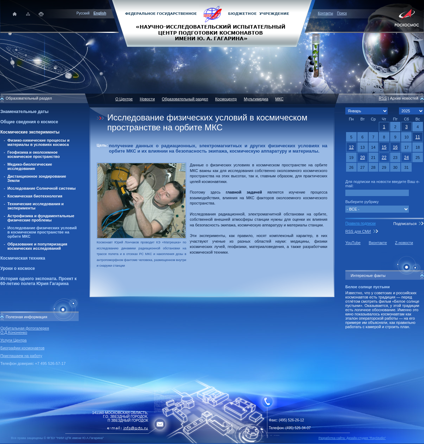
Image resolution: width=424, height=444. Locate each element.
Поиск (342, 13)
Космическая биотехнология (34, 196)
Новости (147, 99)
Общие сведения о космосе (29, 121)
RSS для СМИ (358, 231)
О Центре (124, 99)
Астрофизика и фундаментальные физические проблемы (40, 218)
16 (395, 147)
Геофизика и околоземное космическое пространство (33, 154)
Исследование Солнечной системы (41, 188)
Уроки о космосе (17, 268)
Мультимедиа (256, 99)
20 (362, 157)
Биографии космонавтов (22, 348)
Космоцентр (226, 99)
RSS (383, 98)
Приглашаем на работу (21, 356)
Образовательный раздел (185, 99)
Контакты (325, 13)
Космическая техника (22, 258)
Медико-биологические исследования (29, 166)
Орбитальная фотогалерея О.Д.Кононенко (24, 330)
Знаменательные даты (24, 111)
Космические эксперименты (30, 132)
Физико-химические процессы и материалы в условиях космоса (38, 142)
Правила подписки (360, 223)
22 (384, 157)
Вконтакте (378, 243)
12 (351, 147)
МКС (279, 99)
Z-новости (404, 243)
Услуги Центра (13, 340)
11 (417, 137)
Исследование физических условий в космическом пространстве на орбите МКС (42, 232)
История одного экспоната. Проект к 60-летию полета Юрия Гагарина (38, 281)
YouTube (353, 243)
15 (384, 147)
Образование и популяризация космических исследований (37, 246)
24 (406, 157)
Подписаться (405, 223)
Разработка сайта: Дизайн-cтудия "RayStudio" (352, 438)
